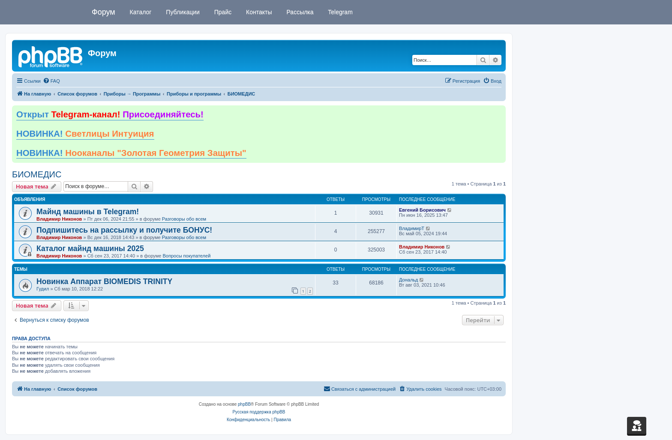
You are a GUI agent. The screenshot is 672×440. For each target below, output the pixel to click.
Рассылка (299, 12)
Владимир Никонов (59, 218)
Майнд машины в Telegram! (87, 211)
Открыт (110, 114)
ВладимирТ (411, 228)
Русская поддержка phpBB (258, 412)
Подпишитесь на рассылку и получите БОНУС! (124, 230)
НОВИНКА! (85, 133)
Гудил (42, 288)
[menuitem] (51, 81)
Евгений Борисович (422, 210)
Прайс (222, 12)
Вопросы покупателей (186, 255)
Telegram (340, 12)
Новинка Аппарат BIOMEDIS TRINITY (104, 281)
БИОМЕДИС (36, 174)
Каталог (140, 12)
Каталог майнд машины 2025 (90, 248)
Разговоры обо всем (184, 218)
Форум (103, 12)
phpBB (244, 404)
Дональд (408, 279)
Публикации (181, 12)
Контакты (258, 12)
